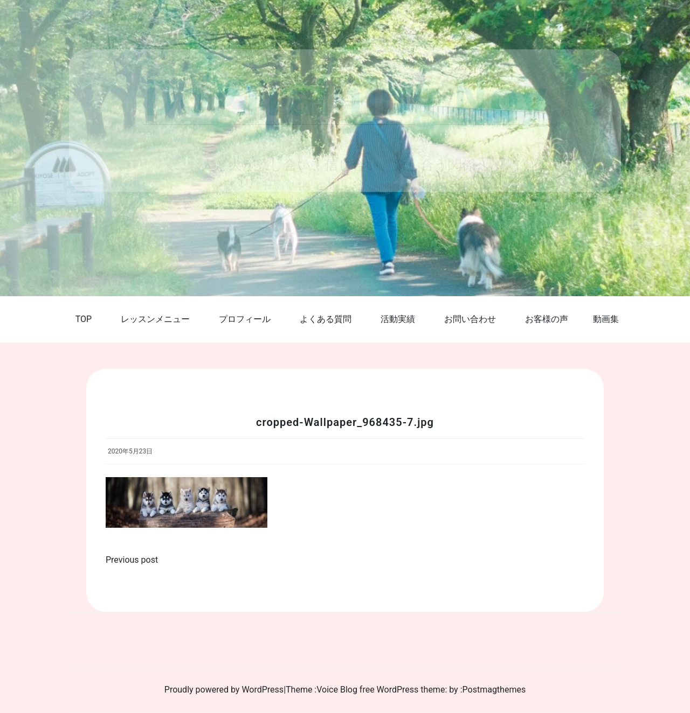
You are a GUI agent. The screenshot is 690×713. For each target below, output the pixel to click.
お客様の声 (546, 319)
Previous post (132, 560)
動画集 (606, 319)
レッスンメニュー (155, 319)
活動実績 (398, 319)
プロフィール (245, 319)
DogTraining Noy (345, 96)
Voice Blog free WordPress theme (380, 689)
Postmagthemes (494, 689)
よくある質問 (325, 319)
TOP (83, 319)
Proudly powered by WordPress (224, 689)
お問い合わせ (470, 319)
